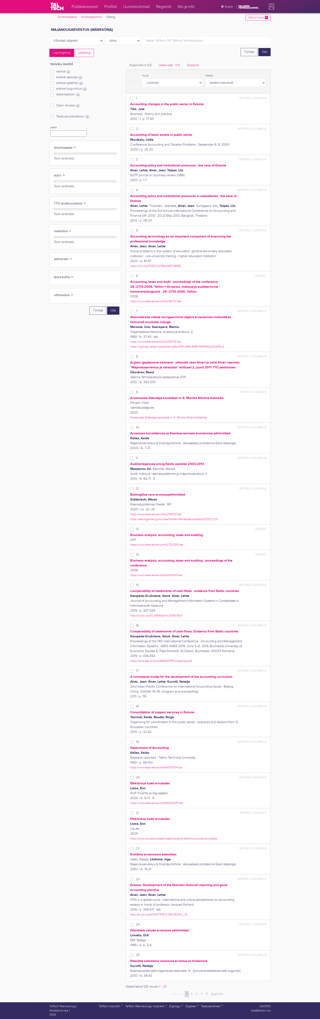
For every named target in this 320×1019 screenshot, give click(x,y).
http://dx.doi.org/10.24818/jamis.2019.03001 (156, 615)
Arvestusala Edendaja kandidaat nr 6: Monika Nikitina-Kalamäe (168, 417)
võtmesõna (64, 295)
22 (138, 849)
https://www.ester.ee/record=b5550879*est (156, 803)
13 (137, 529)
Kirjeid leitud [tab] (140, 65)
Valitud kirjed (258, 17)
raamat (63, 72)
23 (138, 879)
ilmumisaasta (65, 148)
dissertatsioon (68, 95)
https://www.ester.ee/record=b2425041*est (156, 575)
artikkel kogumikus (71, 89)
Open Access (68, 106)
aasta (53, 127)
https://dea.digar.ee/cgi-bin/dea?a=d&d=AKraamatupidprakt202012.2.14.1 (174, 519)
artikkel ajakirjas (69, 77)
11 (137, 458)
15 (137, 585)
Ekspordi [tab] (193, 65)
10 (137, 427)
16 (137, 626)
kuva (145, 75)
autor (59, 175)
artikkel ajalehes (69, 83)
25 (138, 955)
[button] (270, 6)
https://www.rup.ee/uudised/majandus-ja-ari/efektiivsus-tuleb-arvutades (173, 838)
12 (137, 489)
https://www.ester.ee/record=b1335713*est (155, 341)
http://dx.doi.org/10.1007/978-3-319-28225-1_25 (159, 914)
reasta (209, 75)
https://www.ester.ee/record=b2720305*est (156, 544)
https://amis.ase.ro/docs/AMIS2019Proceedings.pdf (161, 661)
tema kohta (64, 277)
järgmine (217, 994)
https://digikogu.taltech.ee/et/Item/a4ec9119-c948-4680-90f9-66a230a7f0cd (177, 346)
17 (137, 671)
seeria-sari (63, 259)
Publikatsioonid (91, 17)
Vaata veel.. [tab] (169, 65)
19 (137, 742)
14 (137, 555)
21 (137, 813)
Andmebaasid (67, 17)
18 (137, 706)
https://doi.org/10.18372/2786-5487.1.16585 (155, 266)
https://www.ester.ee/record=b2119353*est (155, 514)
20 (138, 777)
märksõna (63, 231)
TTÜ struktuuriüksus (70, 203)
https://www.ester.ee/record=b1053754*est (156, 767)
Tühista (249, 52)
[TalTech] (56, 6)
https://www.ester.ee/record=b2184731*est (155, 301)
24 (138, 924)
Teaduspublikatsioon (72, 117)
